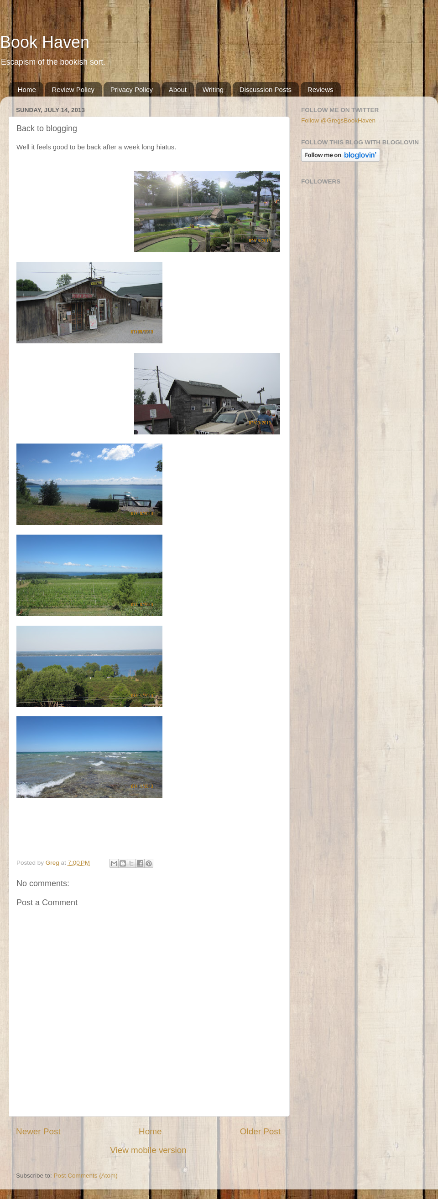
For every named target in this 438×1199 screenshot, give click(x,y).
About (178, 89)
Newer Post (38, 1131)
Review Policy (73, 89)
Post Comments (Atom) (86, 1175)
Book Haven (44, 42)
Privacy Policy (131, 89)
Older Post (260, 1131)
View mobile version (148, 1150)
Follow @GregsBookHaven (338, 120)
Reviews (321, 89)
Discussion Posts (266, 89)
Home (27, 89)
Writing (213, 89)
